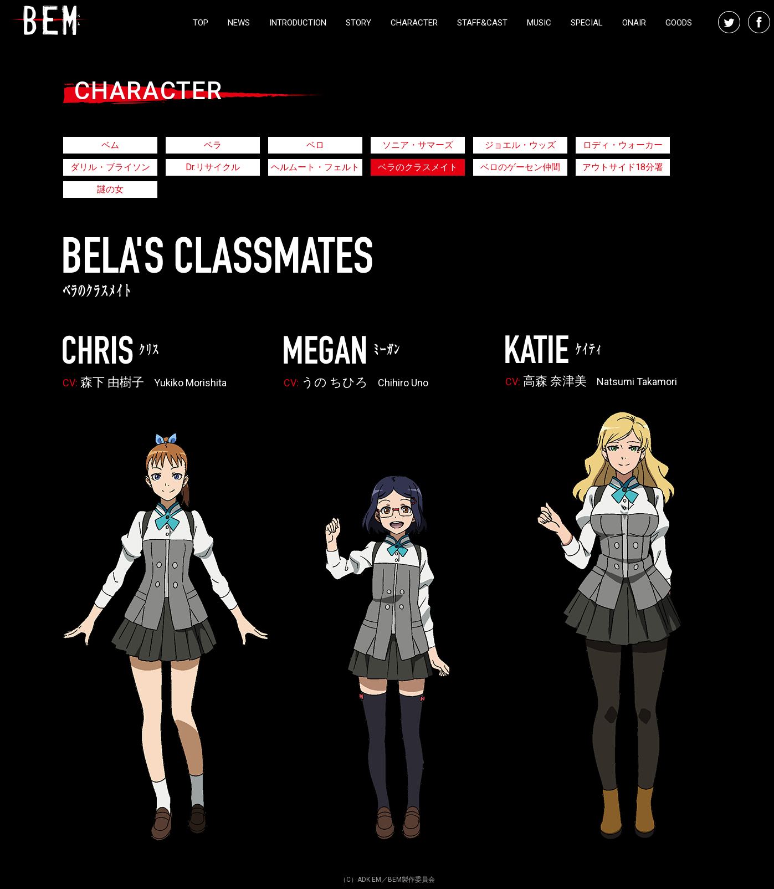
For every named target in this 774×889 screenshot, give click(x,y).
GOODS (678, 23)
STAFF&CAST (482, 23)
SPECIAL (587, 23)
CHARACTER (414, 23)
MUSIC (539, 23)
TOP (200, 23)
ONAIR (634, 23)
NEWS (239, 23)
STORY (358, 23)
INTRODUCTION (297, 23)
